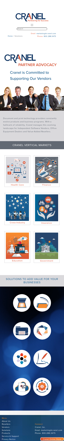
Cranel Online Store (52, 439)
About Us (6, 421)
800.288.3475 (50, 36)
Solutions (6, 430)
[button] (5, 79)
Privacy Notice (9, 439)
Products (6, 433)
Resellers (6, 424)
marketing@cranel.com (46, 33)
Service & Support (10, 436)
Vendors (5, 427)
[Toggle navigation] (32, 25)
